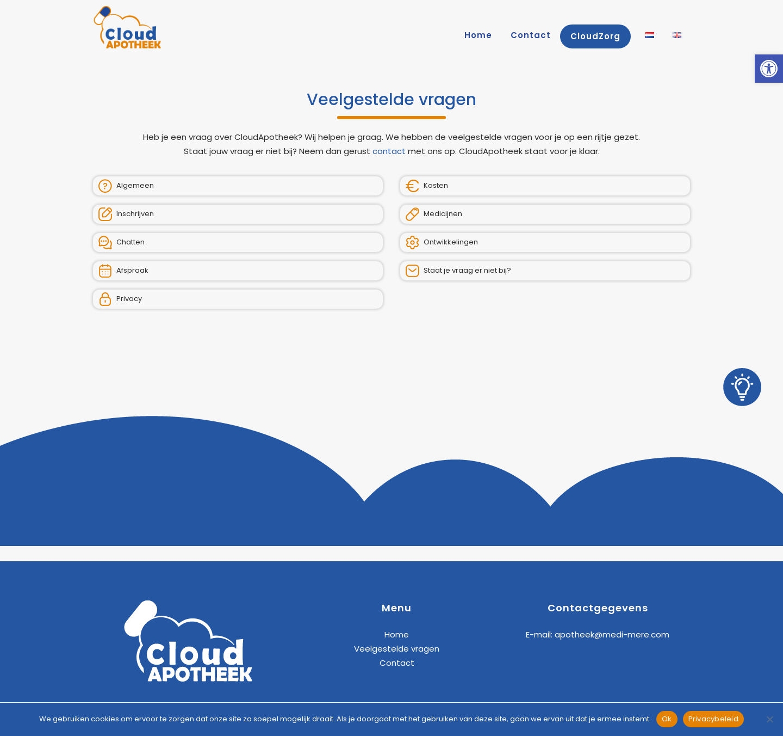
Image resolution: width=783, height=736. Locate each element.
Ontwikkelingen (442, 242)
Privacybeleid (713, 719)
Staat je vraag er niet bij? (458, 271)
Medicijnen (434, 214)
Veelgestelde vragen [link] (396, 648)
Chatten (121, 242)
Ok (667, 719)
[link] (769, 68)
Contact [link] (397, 662)
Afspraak (123, 271)
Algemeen (126, 186)
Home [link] (396, 634)
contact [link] (389, 151)
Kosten (427, 186)
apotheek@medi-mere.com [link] (612, 634)
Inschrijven (126, 214)
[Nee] (769, 719)
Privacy (120, 299)
